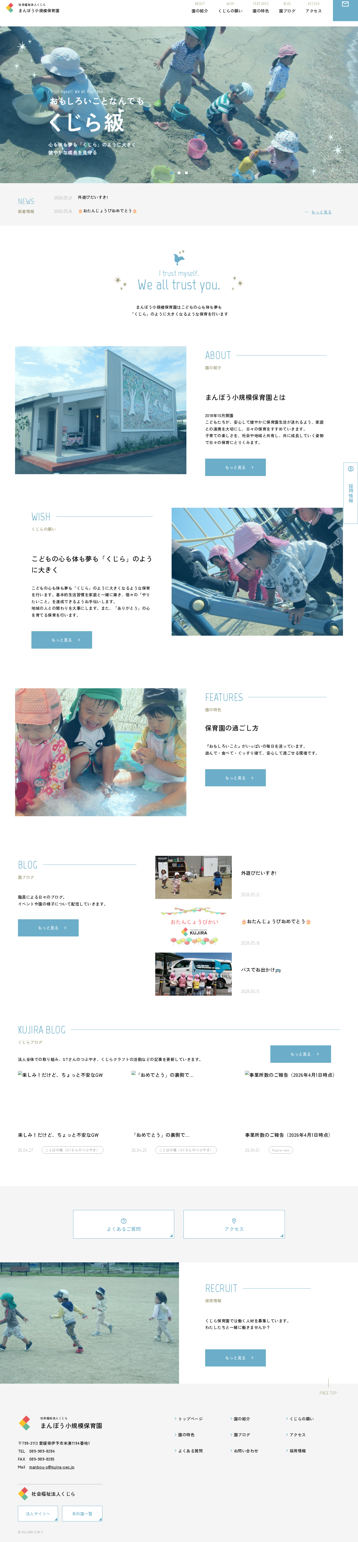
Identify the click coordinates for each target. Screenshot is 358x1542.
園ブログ (287, 12)
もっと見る (321, 212)
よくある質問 (190, 1451)
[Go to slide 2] (179, 173)
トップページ (190, 1419)
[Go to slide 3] (186, 173)
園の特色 (261, 12)
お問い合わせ (345, 17)
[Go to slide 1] (171, 173)
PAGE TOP (328, 1394)
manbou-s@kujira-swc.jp (51, 1467)
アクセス (313, 12)
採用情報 (298, 1451)
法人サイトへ (38, 1513)
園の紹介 (200, 12)
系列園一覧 (82, 1513)
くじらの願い (230, 12)
